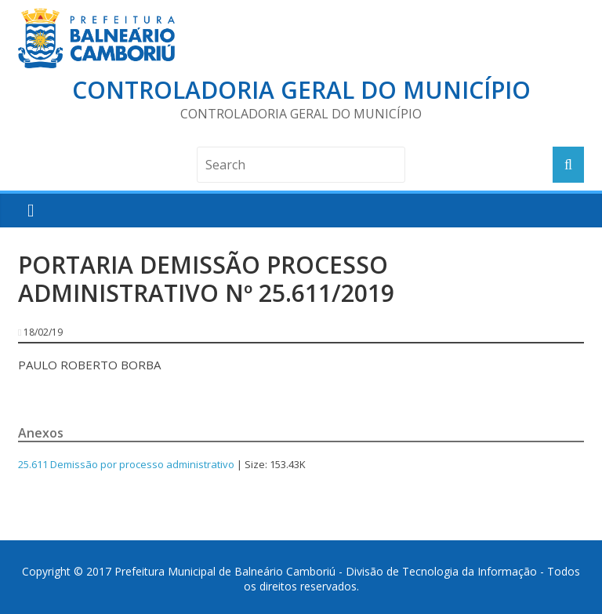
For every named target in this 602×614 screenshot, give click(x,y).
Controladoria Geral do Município (301, 90)
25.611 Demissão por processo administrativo (126, 464)
